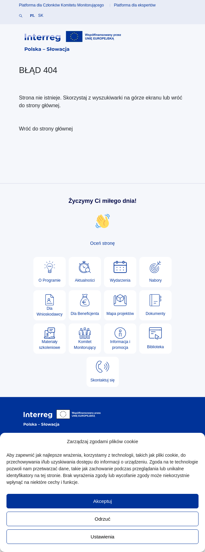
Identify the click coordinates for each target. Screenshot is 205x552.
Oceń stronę (102, 243)
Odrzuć (102, 519)
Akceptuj (102, 501)
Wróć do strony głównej (46, 128)
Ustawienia (102, 536)
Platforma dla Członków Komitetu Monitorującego (61, 5)
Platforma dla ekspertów (135, 5)
